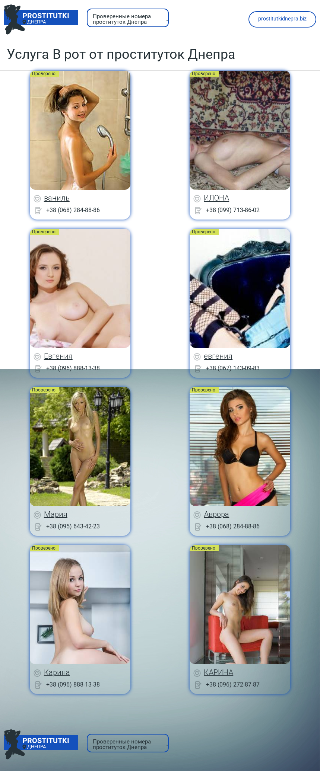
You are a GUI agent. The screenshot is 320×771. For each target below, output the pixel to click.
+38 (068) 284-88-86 (73, 210)
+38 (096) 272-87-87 (233, 684)
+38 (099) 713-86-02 (233, 210)
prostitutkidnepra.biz (282, 19)
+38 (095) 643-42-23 (73, 526)
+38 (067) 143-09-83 (233, 368)
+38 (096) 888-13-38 (73, 368)
